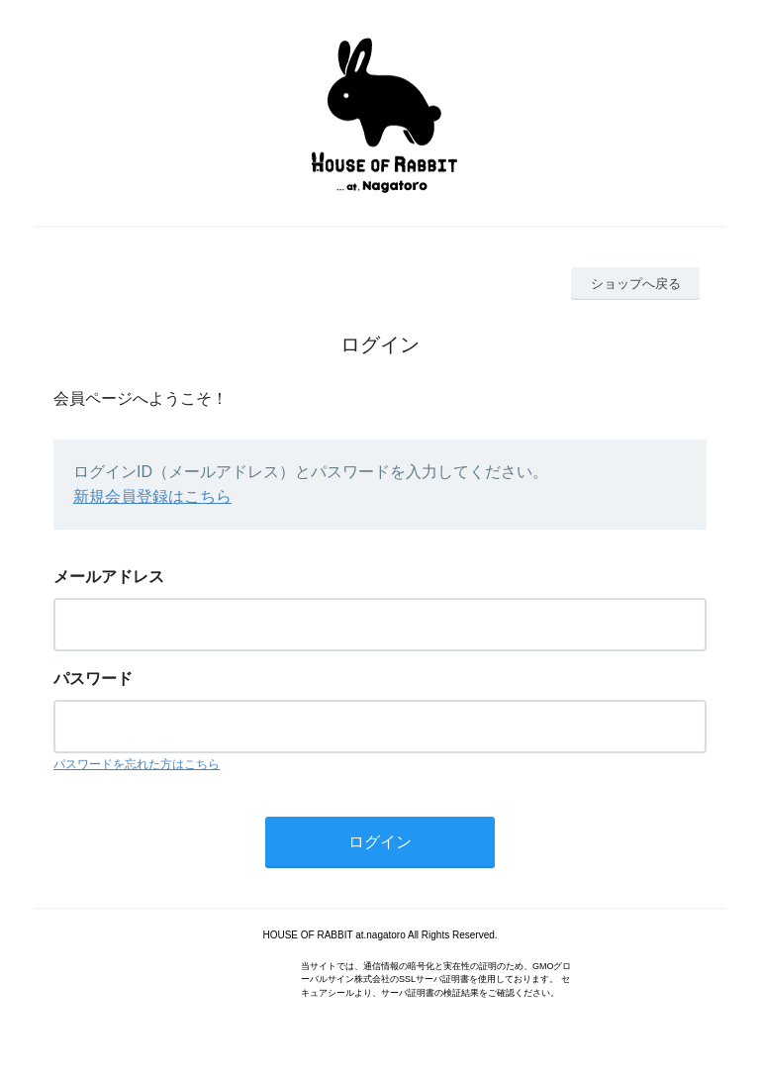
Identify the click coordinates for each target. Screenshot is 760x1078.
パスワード (93, 678)
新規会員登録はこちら (152, 496)
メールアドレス (108, 576)
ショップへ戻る (636, 283)
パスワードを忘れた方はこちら (136, 764)
